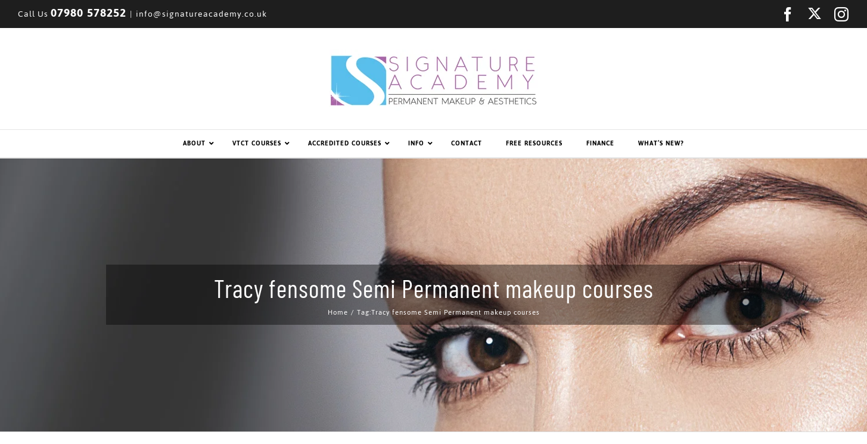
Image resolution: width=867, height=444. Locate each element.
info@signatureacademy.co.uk (201, 14)
